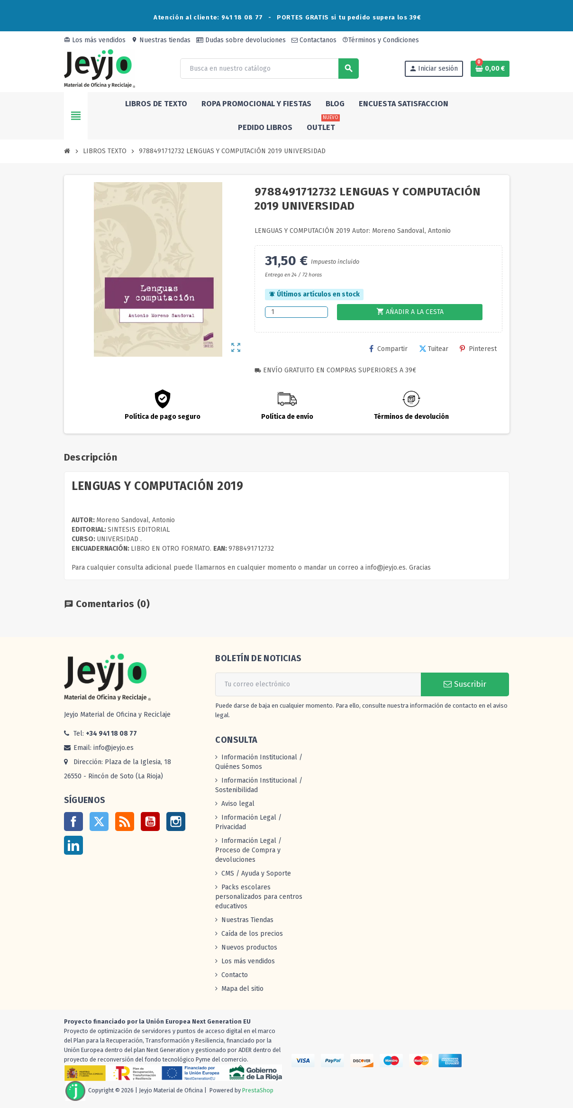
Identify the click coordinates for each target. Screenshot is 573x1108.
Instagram (175, 821)
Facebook (73, 821)
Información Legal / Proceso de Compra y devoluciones (248, 850)
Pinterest (478, 349)
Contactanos (314, 40)
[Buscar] (269, 68)
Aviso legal (238, 804)
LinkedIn (73, 845)
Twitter (99, 821)
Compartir (388, 349)
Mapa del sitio (242, 989)
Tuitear (433, 349)
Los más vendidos (95, 40)
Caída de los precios (252, 934)
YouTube (150, 821)
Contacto (234, 975)
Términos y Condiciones (380, 40)
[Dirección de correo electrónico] (318, 684)
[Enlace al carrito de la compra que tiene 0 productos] (490, 69)
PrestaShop (257, 1090)
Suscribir (465, 684)
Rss (124, 821)
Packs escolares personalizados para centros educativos (258, 896)
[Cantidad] (296, 312)
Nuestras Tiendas (247, 920)
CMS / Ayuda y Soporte (256, 873)
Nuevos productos (249, 947)
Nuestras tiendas (161, 40)
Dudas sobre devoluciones (241, 40)
